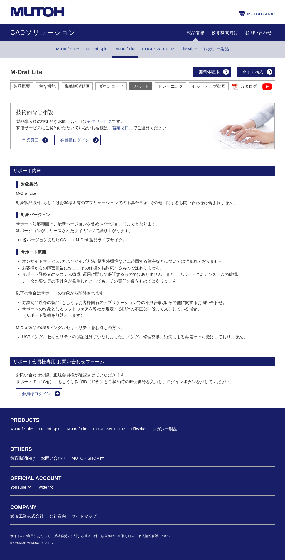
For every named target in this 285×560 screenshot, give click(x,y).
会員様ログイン (74, 140)
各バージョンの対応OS (44, 240)
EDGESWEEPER (158, 49)
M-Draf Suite (67, 49)
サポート (140, 86)
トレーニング (170, 86)
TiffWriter (189, 49)
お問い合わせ (258, 32)
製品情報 (196, 32)
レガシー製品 (216, 49)
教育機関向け (225, 32)
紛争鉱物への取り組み (118, 536)
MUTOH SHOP (261, 14)
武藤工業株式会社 (27, 516)
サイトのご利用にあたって (30, 536)
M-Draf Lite (125, 49)
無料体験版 (209, 72)
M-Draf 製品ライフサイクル (101, 240)
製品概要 (21, 86)
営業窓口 (120, 128)
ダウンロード (111, 86)
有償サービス (99, 121)
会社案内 (57, 516)
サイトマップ (84, 516)
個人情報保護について (155, 536)
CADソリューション (43, 32)
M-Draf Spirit (97, 49)
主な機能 (47, 86)
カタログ (248, 86)
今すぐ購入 (252, 72)
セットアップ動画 (208, 86)
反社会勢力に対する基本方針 (75, 536)
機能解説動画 (77, 86)
